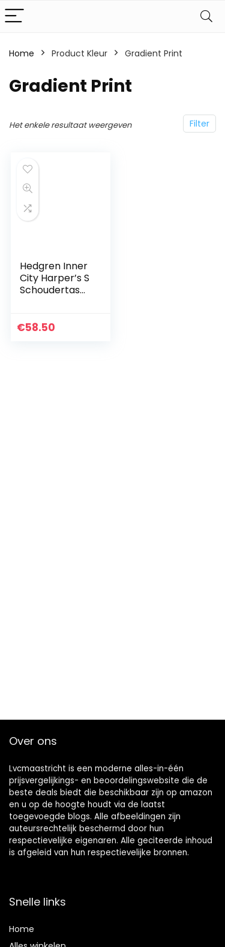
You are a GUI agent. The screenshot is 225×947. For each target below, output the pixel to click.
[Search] (206, 16)
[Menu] (14, 16)
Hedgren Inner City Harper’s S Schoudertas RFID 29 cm (54, 284)
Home (21, 53)
